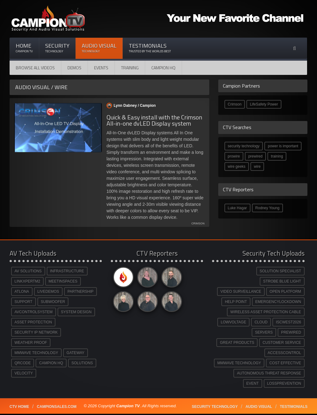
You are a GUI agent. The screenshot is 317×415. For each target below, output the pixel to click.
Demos (74, 67)
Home (24, 47)
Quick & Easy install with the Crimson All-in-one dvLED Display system (154, 120)
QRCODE (23, 363)
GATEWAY (76, 353)
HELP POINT (236, 302)
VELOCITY (24, 373)
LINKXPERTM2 (27, 281)
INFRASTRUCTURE (67, 271)
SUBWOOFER (53, 302)
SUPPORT (24, 302)
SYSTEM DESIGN (76, 312)
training (277, 156)
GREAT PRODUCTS (237, 342)
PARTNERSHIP (80, 291)
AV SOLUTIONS (28, 271)
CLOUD (260, 322)
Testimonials (150, 47)
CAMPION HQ (163, 67)
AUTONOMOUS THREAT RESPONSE (269, 373)
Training (130, 67)
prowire (234, 156)
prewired (255, 156)
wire (257, 166)
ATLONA (22, 291)
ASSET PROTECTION (33, 322)
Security (57, 47)
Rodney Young (267, 208)
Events (101, 67)
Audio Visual (99, 47)
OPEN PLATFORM (285, 291)
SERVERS (264, 332)
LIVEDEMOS (48, 291)
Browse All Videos (35, 67)
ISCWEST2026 (288, 322)
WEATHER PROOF (31, 342)
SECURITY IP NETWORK (36, 332)
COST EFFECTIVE (285, 363)
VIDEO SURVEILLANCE (240, 291)
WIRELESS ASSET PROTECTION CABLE (265, 312)
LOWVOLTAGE (233, 322)
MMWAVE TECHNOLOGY (36, 353)
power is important (283, 146)
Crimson (235, 104)
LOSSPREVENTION (284, 383)
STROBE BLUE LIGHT (282, 281)
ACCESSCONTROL (284, 353)
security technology (244, 146)
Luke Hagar (237, 208)
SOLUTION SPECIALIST (280, 271)
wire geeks (236, 166)
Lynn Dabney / (131, 105)
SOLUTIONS (82, 363)
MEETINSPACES (63, 281)
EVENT (252, 383)
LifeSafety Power (264, 104)
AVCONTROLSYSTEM (34, 312)
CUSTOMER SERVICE (282, 342)
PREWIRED (291, 332)
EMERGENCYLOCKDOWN (278, 302)
